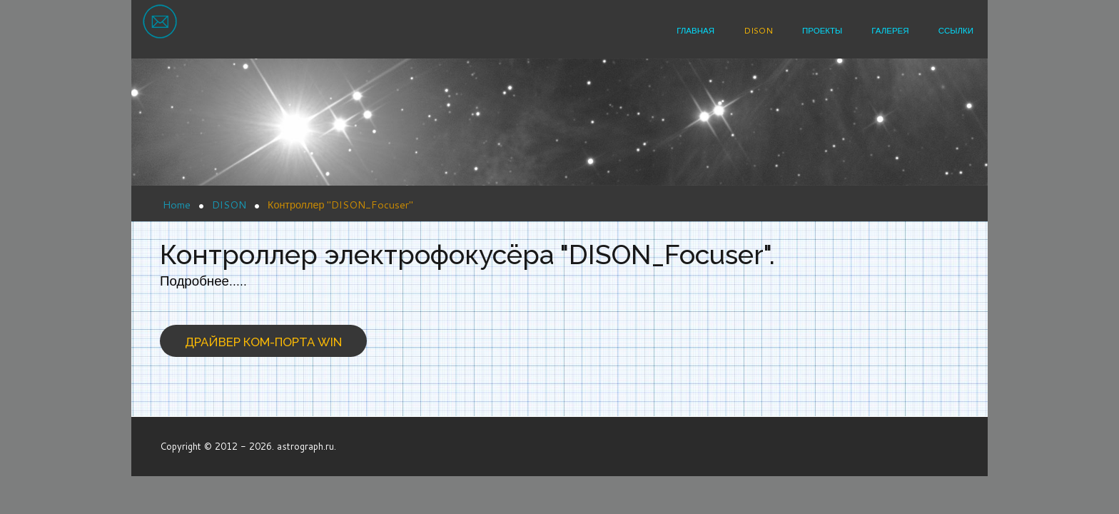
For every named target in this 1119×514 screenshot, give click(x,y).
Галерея (889, 30)
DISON (758, 30)
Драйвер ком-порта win (263, 342)
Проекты (822, 30)
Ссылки (955, 30)
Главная (695, 30)
